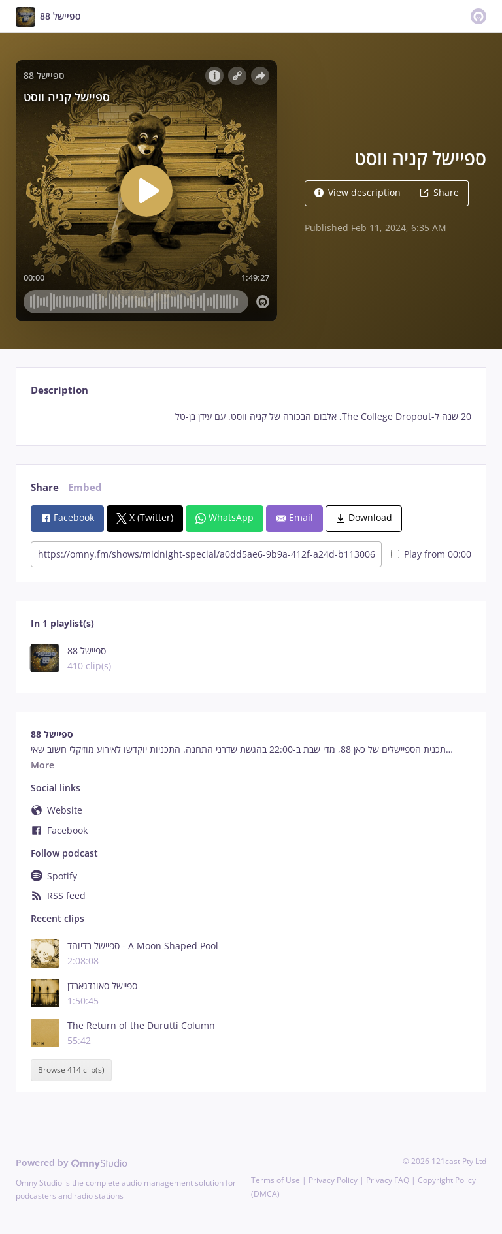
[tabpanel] (251, 416)
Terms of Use (275, 1180)
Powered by (71, 1162)
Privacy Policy (333, 1180)
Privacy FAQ (387, 1180)
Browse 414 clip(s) (71, 1069)
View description (357, 192)
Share (439, 192)
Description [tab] (59, 390)
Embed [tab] (85, 487)
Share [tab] (45, 487)
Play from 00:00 (431, 554)
